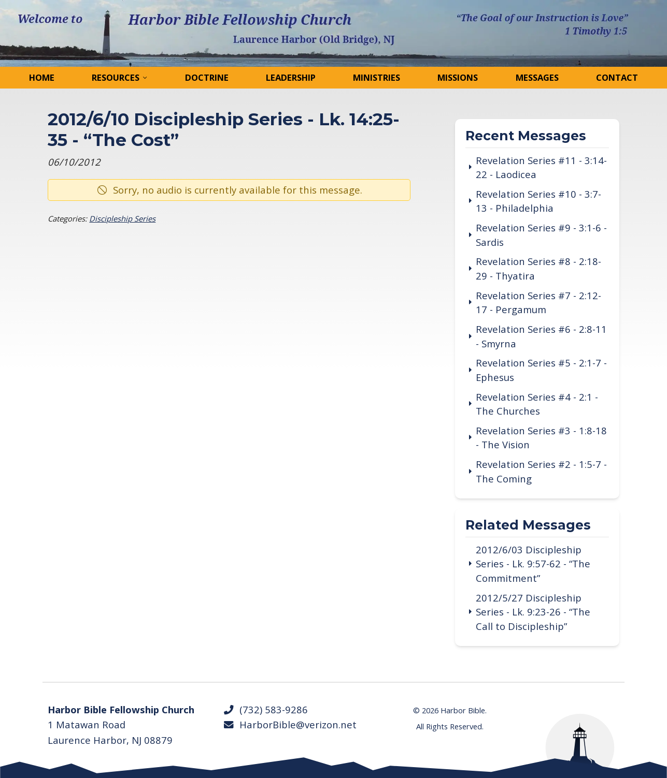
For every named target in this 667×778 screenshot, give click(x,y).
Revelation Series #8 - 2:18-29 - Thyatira (538, 268)
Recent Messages (525, 136)
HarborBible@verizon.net (289, 724)
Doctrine (207, 77)
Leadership (291, 77)
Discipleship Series (122, 218)
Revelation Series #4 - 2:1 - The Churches (537, 404)
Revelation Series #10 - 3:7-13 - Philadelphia (538, 201)
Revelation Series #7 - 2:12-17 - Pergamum (538, 302)
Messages (537, 77)
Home (41, 77)
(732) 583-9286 (265, 709)
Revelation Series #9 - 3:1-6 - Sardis (541, 234)
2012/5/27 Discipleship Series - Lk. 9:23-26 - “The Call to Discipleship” (533, 612)
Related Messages (528, 526)
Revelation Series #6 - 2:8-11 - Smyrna (541, 336)
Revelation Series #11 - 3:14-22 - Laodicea (541, 167)
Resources (115, 77)
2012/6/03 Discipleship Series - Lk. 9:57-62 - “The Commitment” (533, 563)
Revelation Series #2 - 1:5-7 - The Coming (541, 471)
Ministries (376, 77)
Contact (617, 77)
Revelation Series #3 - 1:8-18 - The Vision (541, 437)
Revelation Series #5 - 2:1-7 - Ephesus (541, 370)
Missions (457, 77)
